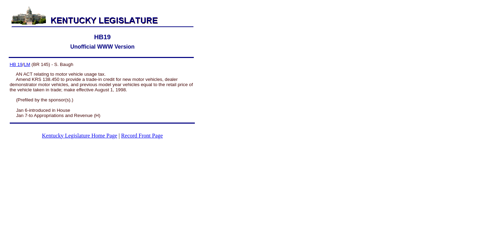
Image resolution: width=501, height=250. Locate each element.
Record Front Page (142, 136)
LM (27, 64)
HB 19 (16, 64)
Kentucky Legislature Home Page (79, 136)
